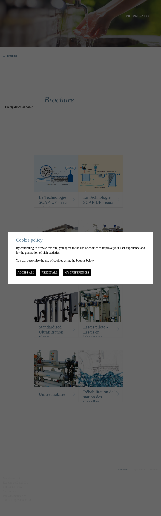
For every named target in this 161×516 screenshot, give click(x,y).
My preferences (77, 272)
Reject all (49, 272)
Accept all (25, 272)
